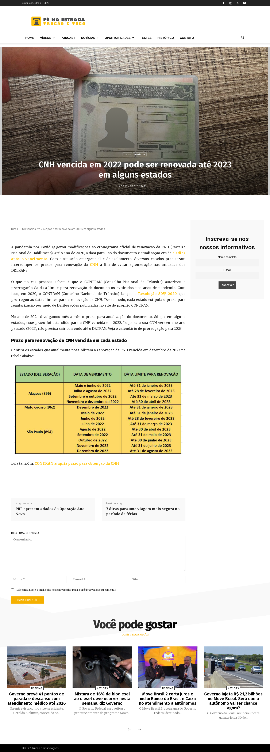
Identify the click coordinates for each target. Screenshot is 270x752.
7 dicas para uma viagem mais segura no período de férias (143, 511)
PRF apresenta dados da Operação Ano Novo (49, 511)
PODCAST (68, 37)
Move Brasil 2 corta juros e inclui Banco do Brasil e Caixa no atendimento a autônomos (167, 698)
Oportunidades (119, 37)
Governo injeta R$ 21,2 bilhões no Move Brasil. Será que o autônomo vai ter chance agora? (233, 700)
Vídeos (47, 37)
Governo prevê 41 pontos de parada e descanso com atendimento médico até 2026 (36, 698)
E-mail (227, 270)
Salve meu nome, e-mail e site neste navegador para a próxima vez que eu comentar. (66, 589)
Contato (187, 37)
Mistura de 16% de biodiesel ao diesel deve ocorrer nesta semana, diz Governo (102, 698)
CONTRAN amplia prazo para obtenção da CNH (77, 463)
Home (29, 37)
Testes (145, 37)
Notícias (90, 37)
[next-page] (139, 729)
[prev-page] (129, 729)
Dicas (127, 154)
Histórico (166, 37)
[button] (243, 38)
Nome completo (227, 257)
